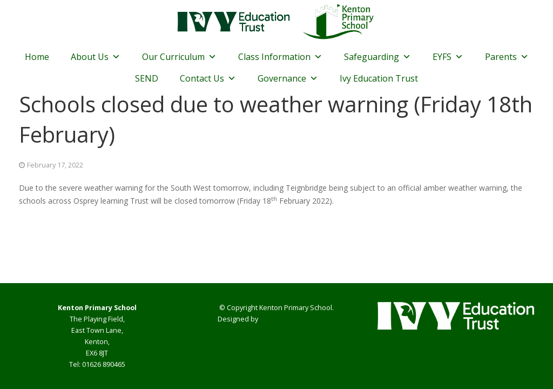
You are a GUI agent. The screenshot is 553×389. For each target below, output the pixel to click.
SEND (146, 78)
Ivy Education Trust (379, 78)
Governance (288, 78)
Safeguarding (377, 57)
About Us (95, 57)
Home (37, 57)
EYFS (448, 57)
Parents (507, 57)
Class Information (280, 57)
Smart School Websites (297, 319)
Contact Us (208, 78)
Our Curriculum (179, 57)
